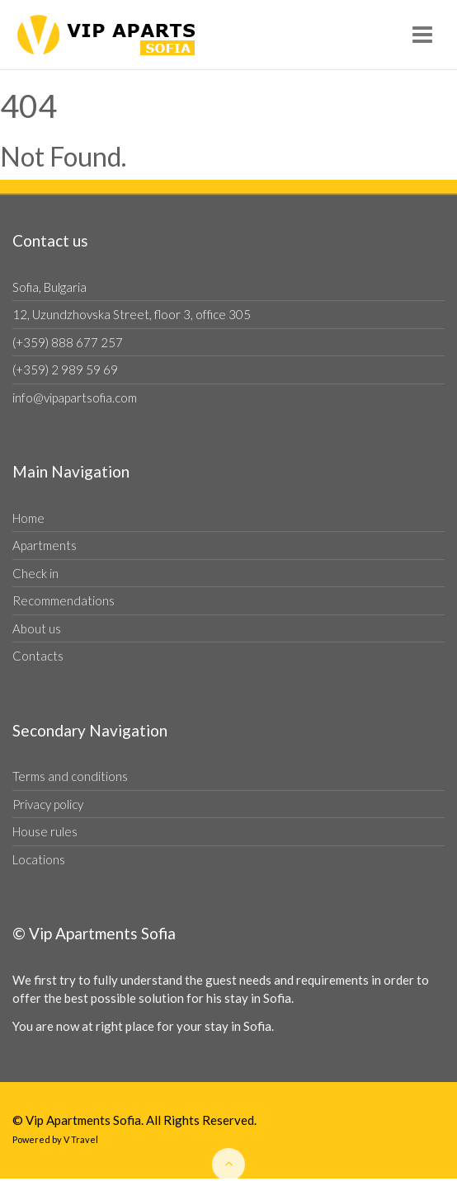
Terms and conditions (70, 776)
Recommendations (63, 600)
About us (36, 628)
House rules (45, 831)
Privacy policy (47, 804)
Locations (38, 859)
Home (28, 518)
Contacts (38, 655)
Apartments (44, 545)
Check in (35, 573)
